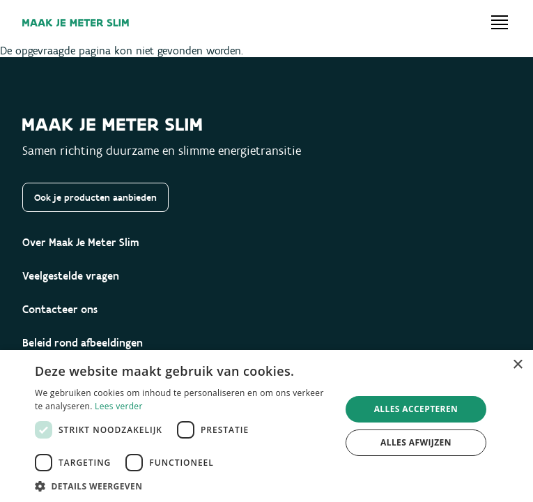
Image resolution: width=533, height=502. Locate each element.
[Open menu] (499, 22)
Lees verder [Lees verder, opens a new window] (119, 406)
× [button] (517, 365)
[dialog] (266, 426)
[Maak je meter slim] (75, 22)
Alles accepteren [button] (416, 409)
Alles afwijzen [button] (415, 442)
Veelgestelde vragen (70, 275)
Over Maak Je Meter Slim (80, 242)
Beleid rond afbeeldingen (82, 342)
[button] (183, 485)
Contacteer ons (60, 309)
